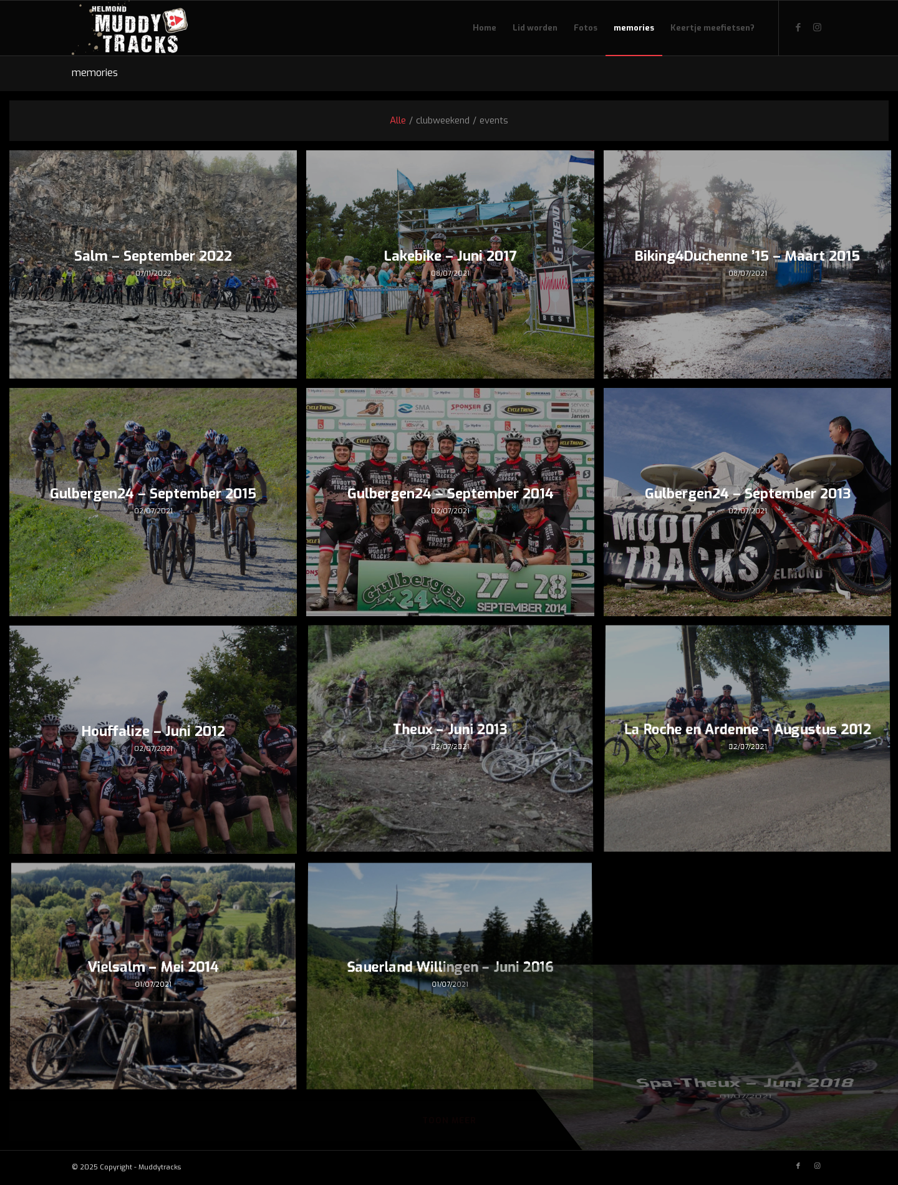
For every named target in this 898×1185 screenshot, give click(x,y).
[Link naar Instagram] (817, 27)
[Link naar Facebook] (798, 27)
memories (95, 72)
